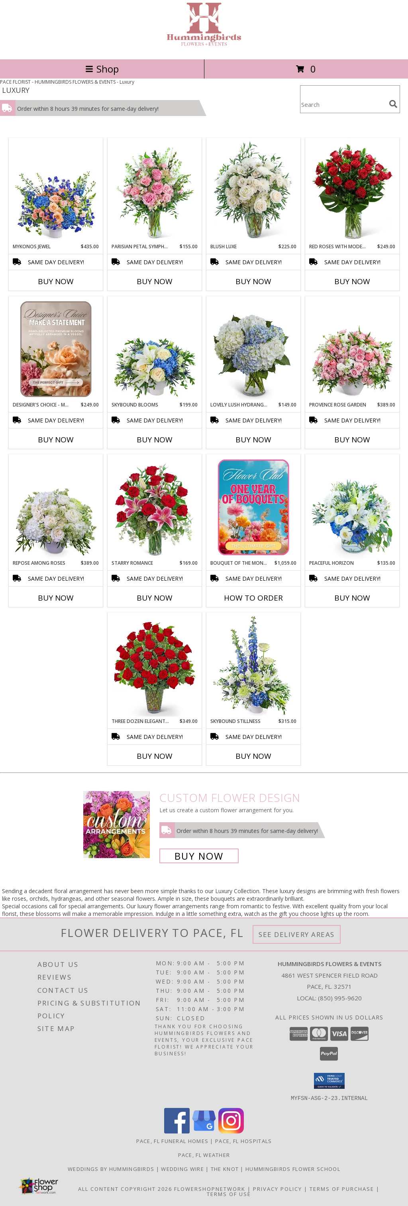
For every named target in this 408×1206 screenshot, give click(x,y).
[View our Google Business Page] (204, 1131)
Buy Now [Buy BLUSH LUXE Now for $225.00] (253, 281)
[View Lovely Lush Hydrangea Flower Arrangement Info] (254, 349)
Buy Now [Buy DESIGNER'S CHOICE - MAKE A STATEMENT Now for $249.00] (56, 439)
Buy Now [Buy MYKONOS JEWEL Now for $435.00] (56, 281)
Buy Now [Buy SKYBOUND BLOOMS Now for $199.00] (155, 439)
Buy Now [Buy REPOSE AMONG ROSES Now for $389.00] (56, 598)
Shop (102, 68)
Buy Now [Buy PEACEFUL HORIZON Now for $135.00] (352, 598)
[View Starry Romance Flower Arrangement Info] (155, 507)
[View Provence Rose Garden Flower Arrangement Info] (352, 349)
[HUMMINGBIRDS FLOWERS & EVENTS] (204, 47)
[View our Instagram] (231, 1131)
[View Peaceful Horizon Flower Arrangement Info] (352, 507)
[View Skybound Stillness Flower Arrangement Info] (254, 666)
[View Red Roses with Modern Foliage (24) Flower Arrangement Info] (352, 191)
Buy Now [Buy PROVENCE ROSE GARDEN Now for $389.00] (352, 439)
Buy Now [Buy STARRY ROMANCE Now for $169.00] (155, 598)
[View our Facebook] (177, 1131)
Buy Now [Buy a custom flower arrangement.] (199, 855)
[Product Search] (343, 104)
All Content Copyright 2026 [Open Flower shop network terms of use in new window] (125, 1188)
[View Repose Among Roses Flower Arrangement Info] (56, 507)
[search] (393, 104)
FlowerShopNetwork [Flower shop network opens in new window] (209, 1188)
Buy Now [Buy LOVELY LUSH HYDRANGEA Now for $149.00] (253, 439)
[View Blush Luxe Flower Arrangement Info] (254, 191)
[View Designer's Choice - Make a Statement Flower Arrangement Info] (56, 349)
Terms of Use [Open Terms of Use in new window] (229, 1193)
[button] (329, 1081)
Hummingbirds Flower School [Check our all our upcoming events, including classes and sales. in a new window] (292, 1168)
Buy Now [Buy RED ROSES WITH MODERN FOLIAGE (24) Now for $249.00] (352, 281)
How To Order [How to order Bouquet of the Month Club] (253, 598)
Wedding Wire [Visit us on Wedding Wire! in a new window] (183, 1168)
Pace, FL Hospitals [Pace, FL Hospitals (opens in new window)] (243, 1140)
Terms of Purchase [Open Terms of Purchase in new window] (342, 1188)
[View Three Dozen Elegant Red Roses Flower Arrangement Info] (155, 666)
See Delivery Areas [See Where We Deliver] (297, 934)
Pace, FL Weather (204, 1154)
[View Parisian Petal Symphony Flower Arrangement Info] (155, 191)
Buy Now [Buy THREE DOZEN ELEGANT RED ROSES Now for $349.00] (155, 756)
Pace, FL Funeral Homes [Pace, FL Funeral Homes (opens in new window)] (172, 1140)
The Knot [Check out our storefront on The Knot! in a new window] (226, 1168)
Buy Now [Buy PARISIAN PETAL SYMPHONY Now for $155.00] (155, 281)
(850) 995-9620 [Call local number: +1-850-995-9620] (340, 998)
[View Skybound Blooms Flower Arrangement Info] (155, 349)
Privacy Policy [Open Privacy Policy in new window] (277, 1188)
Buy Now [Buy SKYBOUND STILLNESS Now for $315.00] (253, 756)
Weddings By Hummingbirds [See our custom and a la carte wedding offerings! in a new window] (112, 1168)
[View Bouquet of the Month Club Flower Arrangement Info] (254, 507)
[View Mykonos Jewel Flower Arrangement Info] (56, 191)
